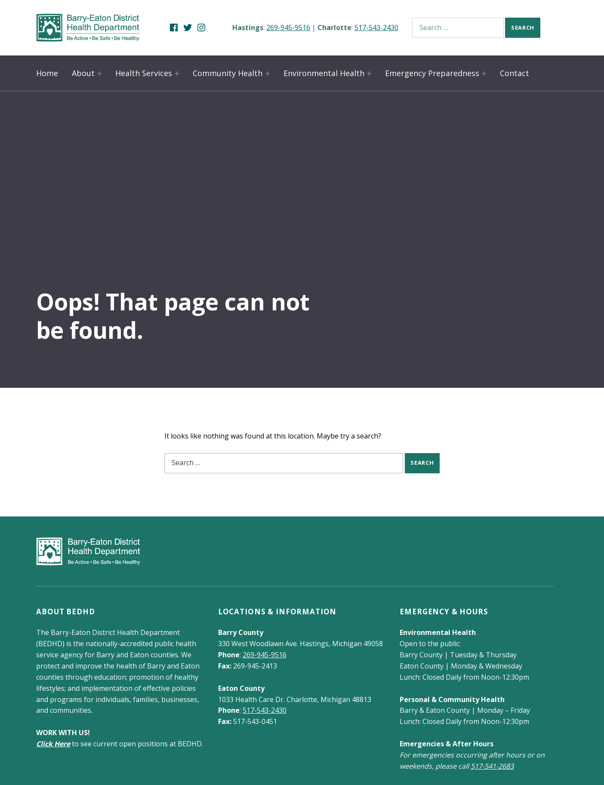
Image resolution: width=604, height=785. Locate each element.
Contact (514, 73)
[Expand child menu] (99, 73)
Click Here (53, 743)
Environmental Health (324, 73)
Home (47, 73)
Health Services (143, 73)
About (83, 73)
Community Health (227, 73)
